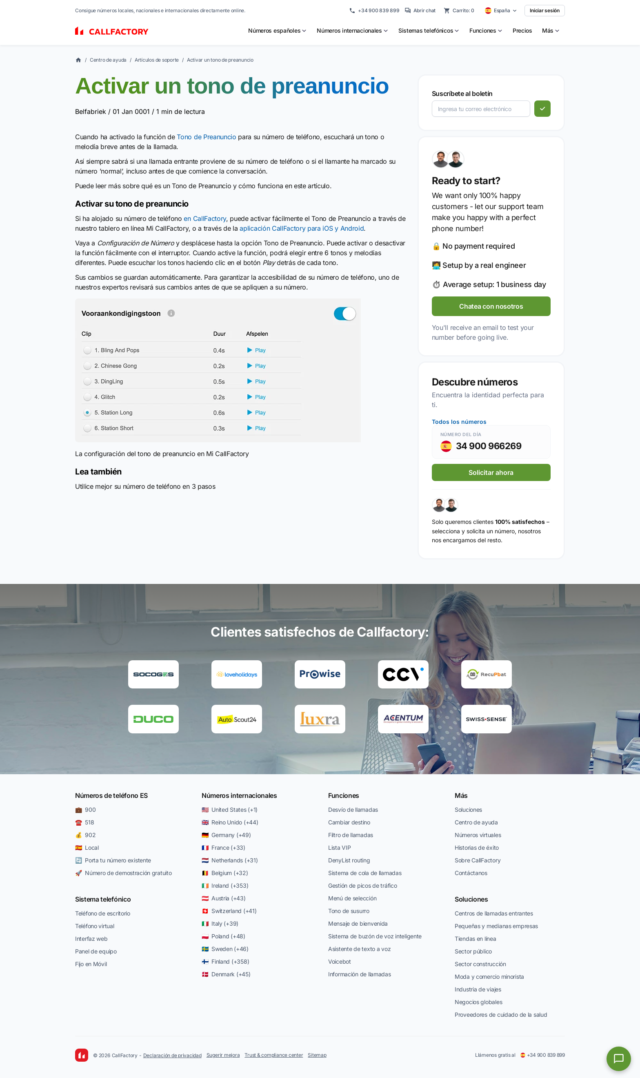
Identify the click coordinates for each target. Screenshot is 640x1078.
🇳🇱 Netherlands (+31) (230, 860)
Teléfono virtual (94, 925)
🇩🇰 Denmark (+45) (226, 974)
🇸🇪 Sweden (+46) (225, 948)
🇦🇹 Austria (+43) (224, 898)
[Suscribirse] (542, 108)
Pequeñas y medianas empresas (496, 925)
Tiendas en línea (475, 938)
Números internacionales (239, 795)
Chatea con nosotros (491, 306)
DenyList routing (349, 860)
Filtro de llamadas (350, 834)
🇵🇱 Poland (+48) (223, 936)
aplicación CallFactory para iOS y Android (302, 228)
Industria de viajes (478, 989)
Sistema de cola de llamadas (364, 872)
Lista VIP (339, 847)
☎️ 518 (84, 822)
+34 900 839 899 (374, 10)
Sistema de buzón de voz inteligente (375, 936)
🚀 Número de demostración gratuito (123, 872)
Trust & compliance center (273, 1055)
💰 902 (85, 834)
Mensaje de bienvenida (358, 923)
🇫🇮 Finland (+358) (225, 961)
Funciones (343, 795)
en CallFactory (205, 218)
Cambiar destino (349, 822)
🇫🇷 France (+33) (223, 847)
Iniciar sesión (545, 10)
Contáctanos (471, 872)
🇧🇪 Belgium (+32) (225, 872)
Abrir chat (420, 10)
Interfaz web (91, 938)
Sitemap (317, 1055)
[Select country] (501, 10)
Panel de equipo (96, 951)
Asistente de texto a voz (359, 948)
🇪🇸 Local (87, 847)
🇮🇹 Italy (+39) (220, 923)
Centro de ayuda (108, 60)
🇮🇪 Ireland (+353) (225, 885)
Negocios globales (478, 1001)
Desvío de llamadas (353, 809)
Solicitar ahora (491, 472)
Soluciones (468, 809)
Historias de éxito (477, 847)
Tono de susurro (348, 910)
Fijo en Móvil (91, 963)
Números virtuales (478, 834)
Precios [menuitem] (522, 30)
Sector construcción (480, 963)
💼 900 (85, 809)
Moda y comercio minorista (489, 976)
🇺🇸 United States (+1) (230, 809)
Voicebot (339, 961)
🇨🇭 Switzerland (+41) (229, 910)
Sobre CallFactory (477, 860)
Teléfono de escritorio (102, 913)
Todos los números (459, 421)
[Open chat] (619, 1059)
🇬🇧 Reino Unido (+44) (230, 822)
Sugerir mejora (223, 1055)
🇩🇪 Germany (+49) (226, 834)
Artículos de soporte (157, 60)
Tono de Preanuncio (206, 137)
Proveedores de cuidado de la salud (501, 1014)
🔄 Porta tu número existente (113, 860)
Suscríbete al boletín (462, 93)
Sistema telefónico (103, 899)
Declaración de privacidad (172, 1055)
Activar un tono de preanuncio (220, 60)
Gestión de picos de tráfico (362, 885)
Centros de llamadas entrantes (494, 913)
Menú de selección (352, 898)
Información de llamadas (359, 974)
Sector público (473, 951)
